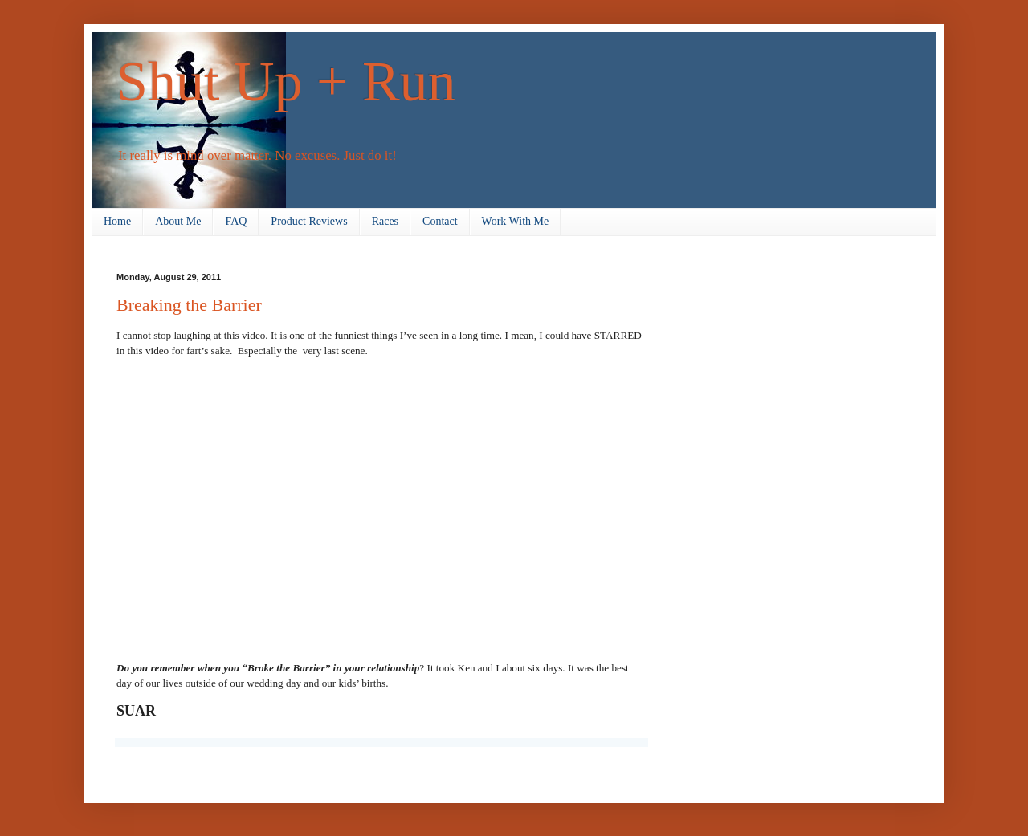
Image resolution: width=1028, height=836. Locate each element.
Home (117, 221)
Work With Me (515, 221)
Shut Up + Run (286, 81)
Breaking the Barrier (189, 305)
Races (385, 221)
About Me (178, 221)
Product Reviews (309, 221)
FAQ (236, 221)
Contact (440, 221)
